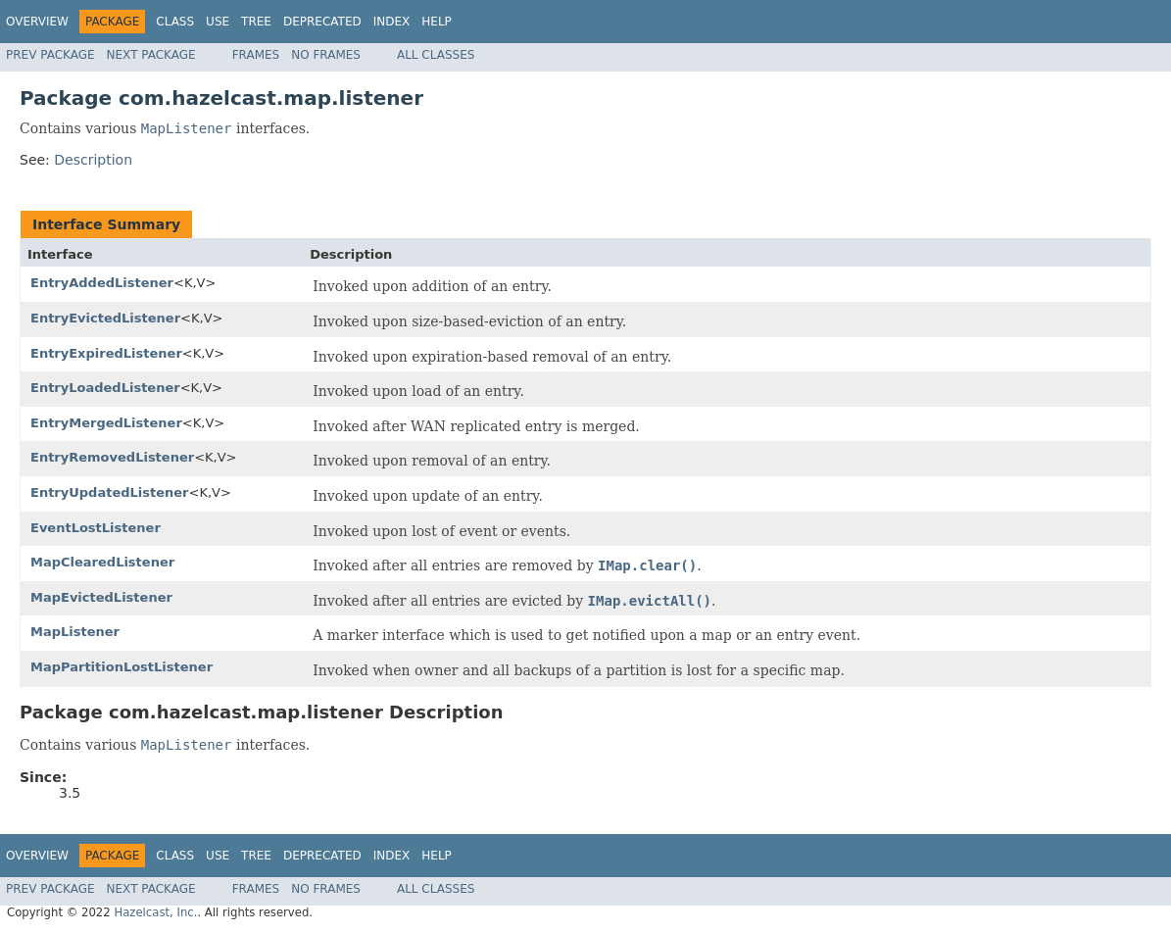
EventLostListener (95, 527)
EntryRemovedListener (112, 457)
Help (436, 21)
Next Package (151, 55)
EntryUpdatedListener (109, 492)
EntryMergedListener (106, 423)
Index (392, 21)
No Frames (326, 55)
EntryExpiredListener (106, 353)
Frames (256, 55)
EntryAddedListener (101, 282)
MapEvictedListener (101, 597)
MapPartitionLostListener (121, 667)
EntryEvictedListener (105, 318)
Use (217, 21)
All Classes (435, 55)
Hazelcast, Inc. (155, 912)
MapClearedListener (102, 562)
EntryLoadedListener (105, 387)
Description (93, 160)
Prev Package (50, 55)
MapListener (75, 631)
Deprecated (322, 21)
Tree (256, 21)
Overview (37, 21)
